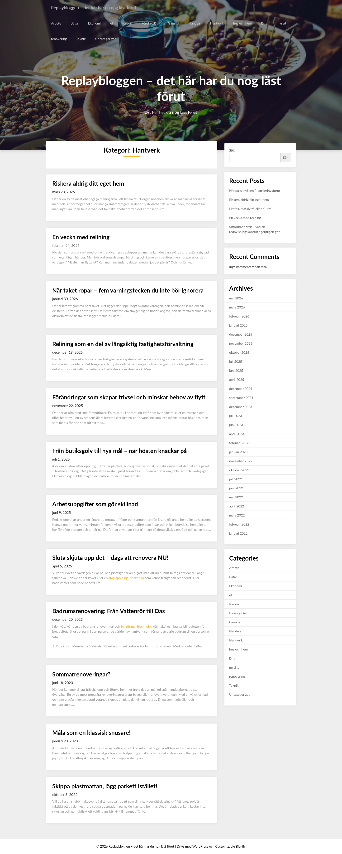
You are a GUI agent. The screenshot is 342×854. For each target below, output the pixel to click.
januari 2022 (238, 533)
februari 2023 (239, 443)
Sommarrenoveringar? (82, 674)
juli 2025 (235, 361)
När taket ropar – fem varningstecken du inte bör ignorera (128, 290)
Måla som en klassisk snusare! (91, 732)
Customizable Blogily (230, 846)
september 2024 (241, 398)
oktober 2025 (239, 352)
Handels (194, 23)
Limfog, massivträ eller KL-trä (250, 209)
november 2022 (240, 461)
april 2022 (236, 506)
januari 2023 (238, 452)
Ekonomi (94, 23)
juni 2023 (236, 425)
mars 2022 (237, 515)
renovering (59, 39)
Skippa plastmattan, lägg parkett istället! (104, 785)
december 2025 (240, 334)
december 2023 (240, 407)
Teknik (81, 39)
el (111, 23)
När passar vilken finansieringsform (254, 191)
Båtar (74, 23)
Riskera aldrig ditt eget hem (88, 183)
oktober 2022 (239, 470)
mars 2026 (237, 307)
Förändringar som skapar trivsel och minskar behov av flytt (128, 397)
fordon (127, 23)
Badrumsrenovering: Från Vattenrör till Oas (108, 610)
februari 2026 (239, 316)
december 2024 (240, 389)
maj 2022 (236, 497)
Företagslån (149, 23)
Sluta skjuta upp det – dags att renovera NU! (110, 557)
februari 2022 (239, 524)
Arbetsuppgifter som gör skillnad (95, 503)
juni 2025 (236, 370)
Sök (232, 150)
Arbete (56, 23)
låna (264, 23)
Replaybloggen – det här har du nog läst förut (98, 7)
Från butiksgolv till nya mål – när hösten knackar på (119, 450)
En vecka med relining (80, 236)
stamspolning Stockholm (126, 578)
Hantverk (216, 23)
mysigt (281, 23)
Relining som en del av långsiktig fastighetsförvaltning (123, 343)
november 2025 (240, 343)
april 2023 (236, 434)
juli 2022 (235, 479)
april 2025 (236, 379)
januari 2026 (238, 325)
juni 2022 (236, 488)
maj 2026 (236, 298)
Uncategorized (105, 39)
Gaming (173, 23)
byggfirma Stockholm (136, 626)
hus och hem (242, 23)
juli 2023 (235, 416)
